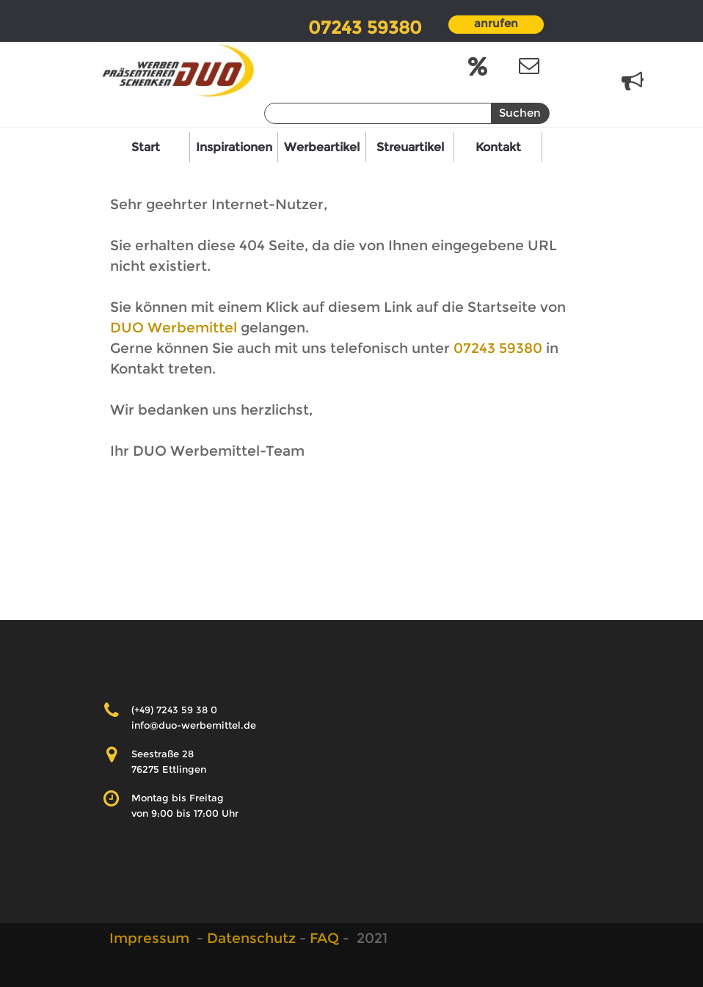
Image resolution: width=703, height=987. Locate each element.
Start (145, 147)
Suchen (520, 113)
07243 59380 (498, 348)
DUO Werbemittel (175, 327)
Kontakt (498, 147)
